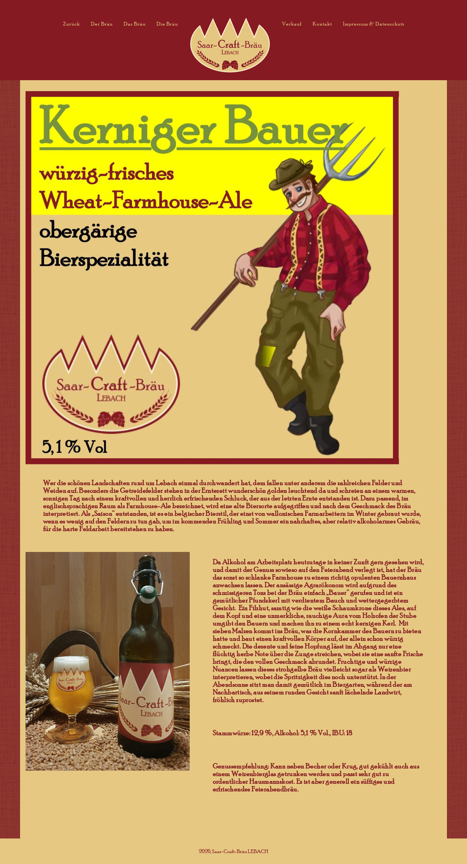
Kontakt (322, 23)
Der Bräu (102, 23)
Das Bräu (135, 23)
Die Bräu (167, 23)
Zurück (71, 23)
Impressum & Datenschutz (373, 23)
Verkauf (292, 23)
